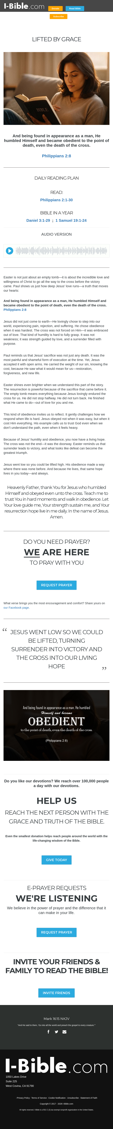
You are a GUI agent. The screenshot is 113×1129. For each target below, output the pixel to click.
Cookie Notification (57, 1098)
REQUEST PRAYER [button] (56, 585)
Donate (55, 8)
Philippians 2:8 (56, 156)
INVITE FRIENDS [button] (56, 993)
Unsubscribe (73, 1098)
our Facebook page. (17, 607)
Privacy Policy (23, 1098)
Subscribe (58, 16)
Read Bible (75, 8)
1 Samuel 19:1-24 (71, 220)
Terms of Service (39, 1098)
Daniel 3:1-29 (38, 220)
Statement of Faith (88, 1098)
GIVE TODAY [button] (56, 860)
